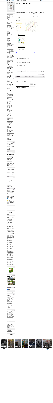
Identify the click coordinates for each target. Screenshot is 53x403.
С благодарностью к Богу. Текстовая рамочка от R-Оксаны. (10, 161)
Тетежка (12, 318)
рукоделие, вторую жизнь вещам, (10, 117)
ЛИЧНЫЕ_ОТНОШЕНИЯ (9, 304)
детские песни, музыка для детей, (10, 44)
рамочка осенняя (10, 253)
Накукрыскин (8, 214)
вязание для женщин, (9, 24)
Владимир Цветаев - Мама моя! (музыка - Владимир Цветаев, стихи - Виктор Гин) (10, 180)
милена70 (8, 305)
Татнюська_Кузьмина (9, 318)
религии (8, 255)
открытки (10, 245)
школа (11, 263)
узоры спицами (10, 261)
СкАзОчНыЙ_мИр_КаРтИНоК (10, 324)
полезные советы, (9, 101)
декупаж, (8, 111)
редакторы (10, 254)
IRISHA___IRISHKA (12, 312)
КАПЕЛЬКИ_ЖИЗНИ (9, 326)
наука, (7, 93)
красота (10, 237)
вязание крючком (9, 223)
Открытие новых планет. (9, 174)
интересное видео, (9, 57)
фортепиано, (8, 90)
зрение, (8, 52)
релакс (12, 254)
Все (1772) (14, 310)
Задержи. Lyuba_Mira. (9, 185)
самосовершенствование (9, 257)
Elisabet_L (8, 297)
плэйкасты (11, 248)
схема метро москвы (19, 71)
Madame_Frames (8, 327)
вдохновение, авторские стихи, (10, 78)
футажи (12, 262)
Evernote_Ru (13, 325)
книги (13, 233)
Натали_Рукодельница (11, 317)
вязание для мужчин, (9, 25)
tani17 (13, 315)
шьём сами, (8, 131)
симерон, (8, 138)
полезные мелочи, (9, 105)
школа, (18, 68)
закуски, (8, 73)
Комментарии (12, 2)
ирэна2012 (11, 319)
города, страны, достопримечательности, (9, 38)
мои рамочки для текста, (9, 99)
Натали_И (8, 317)
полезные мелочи (11, 249)
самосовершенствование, (9, 118)
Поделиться (43, 74)
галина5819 (8, 301)
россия (8, 256)
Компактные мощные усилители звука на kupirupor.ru (24, 58)
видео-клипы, (8, 86)
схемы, (8, 103)
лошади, (8, 20)
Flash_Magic (10, 297)
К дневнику (29, 76)
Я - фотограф (9, 190)
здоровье (8, 228)
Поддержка (40, 0)
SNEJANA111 (8, 313)
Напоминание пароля (24, 81)
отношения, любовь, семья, (9, 95)
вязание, (8, 23)
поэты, (8, 81)
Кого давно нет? (8, 296)
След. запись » (32, 76)
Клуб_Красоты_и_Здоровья (9, 303)
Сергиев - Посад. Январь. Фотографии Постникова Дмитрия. (24, 62)
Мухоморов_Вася (10, 305)
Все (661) (14, 294)
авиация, (8, 124)
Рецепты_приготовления (10, 306)
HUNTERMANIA (8, 312)
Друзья (9, 2)
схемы (8, 259)
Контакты (47, 349)
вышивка (11, 220)
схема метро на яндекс (24, 71)
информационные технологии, (10, 67)
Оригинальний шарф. (9, 149)
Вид (41, 0)
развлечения (8, 251)
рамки (11, 251)
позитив (8, 249)
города (11, 225)
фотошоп (11, 262)
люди (9, 240)
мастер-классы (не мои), (9, 84)
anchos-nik (11, 314)
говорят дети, (8, 43)
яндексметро (28, 71)
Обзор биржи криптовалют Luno (22, 60)
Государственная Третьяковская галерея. (22, 65)
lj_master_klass (8, 331)
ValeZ (11, 299)
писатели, (8, 80)
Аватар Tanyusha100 (10, 7)
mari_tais (13, 298)
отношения (12, 245)
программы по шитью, (9, 128)
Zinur (13, 299)
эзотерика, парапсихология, (9, 135)
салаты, (8, 77)
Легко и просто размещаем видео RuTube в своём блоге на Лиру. (10, 156)
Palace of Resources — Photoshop (10, 146)
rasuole (10, 315)
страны (12, 258)
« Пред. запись (26, 76)
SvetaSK (13, 313)
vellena (12, 299)
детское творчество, (9, 45)
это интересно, (8, 139)
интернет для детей (12, 231)
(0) (7, 145)
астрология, (8, 136)
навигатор (43, 71)
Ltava (11, 298)
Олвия (7, 306)
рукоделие (10, 256)
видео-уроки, (8, 132)
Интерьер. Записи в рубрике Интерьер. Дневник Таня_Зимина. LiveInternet (10, 148)
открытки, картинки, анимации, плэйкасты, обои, (10, 94)
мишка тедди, (8, 113)
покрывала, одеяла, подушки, (10, 60)
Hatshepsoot (12, 297)
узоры (7, 261)
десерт (13, 225)
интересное (8, 231)
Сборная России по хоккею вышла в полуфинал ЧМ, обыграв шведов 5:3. (10, 171)
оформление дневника (10, 246)
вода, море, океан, (9, 22)
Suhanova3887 (11, 313)
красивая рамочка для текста (9, 235)
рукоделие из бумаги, (9, 115)
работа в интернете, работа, (9, 106)
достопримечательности (10, 226)
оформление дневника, (9, 97)
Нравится (40, 74)
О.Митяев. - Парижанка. (9, 186)
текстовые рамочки (10, 260)
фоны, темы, (8, 104)
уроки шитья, (8, 129)
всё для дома (10, 219)
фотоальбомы (8, 262)
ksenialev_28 (8, 315)
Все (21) (14, 267)
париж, (8, 40)
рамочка (11, 252)
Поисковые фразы (12, 337)
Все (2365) (14, 142)
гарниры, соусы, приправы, (10, 72)
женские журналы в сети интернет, (10, 37)
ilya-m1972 (11, 295)
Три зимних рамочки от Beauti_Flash (10, 163)
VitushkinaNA (8, 314)
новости (12, 244)
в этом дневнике (9, 289)
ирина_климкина (8, 319)
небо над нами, (8, 127)
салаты (13, 256)
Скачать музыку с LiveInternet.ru (11, 198)
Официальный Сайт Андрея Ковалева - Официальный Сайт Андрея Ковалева (10, 144)
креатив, (8, 70)
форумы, (8, 126)
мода (11, 240)
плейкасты (8, 248)
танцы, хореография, (9, 123)
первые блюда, (8, 75)
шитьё (9, 263)
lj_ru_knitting (11, 331)
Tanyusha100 (7, 3)
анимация (10, 217)
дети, (7, 41)
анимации (8, 217)
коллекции (8, 234)
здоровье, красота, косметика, (10, 51)
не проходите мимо (9, 244)
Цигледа (13, 318)
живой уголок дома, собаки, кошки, (10, 19)
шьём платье (10, 264)
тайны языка (10, 259)
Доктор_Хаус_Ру (11, 301)
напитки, (8, 74)
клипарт (12, 233)
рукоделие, (8, 109)
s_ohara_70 (12, 315)
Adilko (9, 311)
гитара (9, 225)
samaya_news (12, 326)
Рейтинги (18, 0)
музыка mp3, (8, 88)
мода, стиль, (8, 85)
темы (13, 260)
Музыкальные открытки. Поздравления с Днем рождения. (10, 169)
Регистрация (13, 0)
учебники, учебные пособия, (10, 134)
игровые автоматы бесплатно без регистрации (10, 230)
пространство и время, (9, 55)
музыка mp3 (8, 242)
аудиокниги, (8, 17)
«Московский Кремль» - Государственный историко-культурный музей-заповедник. (27, 64)
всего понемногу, (9, 110)
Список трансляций (9, 330)
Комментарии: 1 (11, 181)
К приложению (13, 275)
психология (11, 250)
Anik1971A (11, 311)
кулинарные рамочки (9, 238)
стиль (10, 258)
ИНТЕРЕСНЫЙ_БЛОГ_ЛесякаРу (10, 302)
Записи (7, 2)
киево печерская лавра (9, 233)
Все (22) (14, 189)
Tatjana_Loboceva (8, 299)
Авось (21, 0)
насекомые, (8, 21)
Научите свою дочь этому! (9, 158)
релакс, (7, 107)
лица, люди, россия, (9, 82)
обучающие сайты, (9, 122)
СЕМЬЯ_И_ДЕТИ (8, 307)
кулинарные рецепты (10, 239)
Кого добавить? (11, 296)
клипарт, (8, 98)
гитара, (8, 87)
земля (10, 228)
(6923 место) (8, 208)
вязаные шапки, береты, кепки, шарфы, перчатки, (10, 34)
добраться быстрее (39, 71)
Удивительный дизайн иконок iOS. (21, 54)
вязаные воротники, (9, 28)
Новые (43, 76)
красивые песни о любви (9, 236)
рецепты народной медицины (10, 255)
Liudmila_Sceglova (9, 298)
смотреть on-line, (8, 119)
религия (9, 255)
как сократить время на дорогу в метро (33, 71)
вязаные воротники (9, 224)
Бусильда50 (8, 300)
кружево (11, 237)
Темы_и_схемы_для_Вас (9, 325)
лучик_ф (13, 319)
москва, (8, 39)
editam (12, 314)
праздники (9, 250)
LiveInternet (8, 0)
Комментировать (17, 76)
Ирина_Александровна (9, 316)
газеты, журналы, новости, (9, 36)
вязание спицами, (9, 26)
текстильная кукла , (9, 116)
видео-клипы (9, 218)
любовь (8, 240)
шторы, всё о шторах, (9, 61)
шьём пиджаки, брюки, (9, 130)
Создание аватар (9, 200)
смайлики (21, 82)
